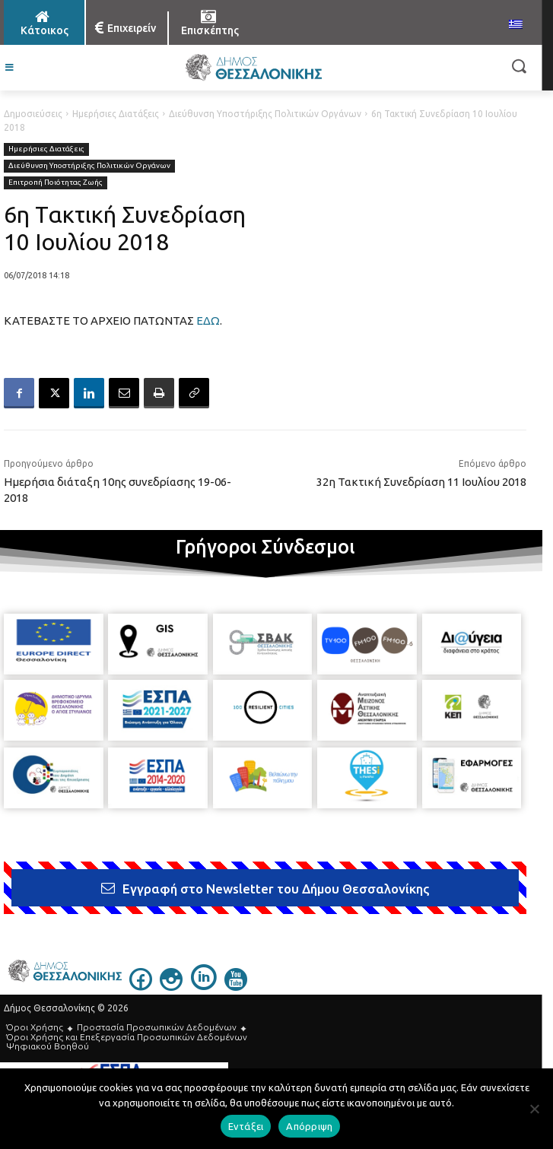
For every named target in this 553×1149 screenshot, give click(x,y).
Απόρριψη (309, 1126)
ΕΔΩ (208, 320)
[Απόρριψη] (534, 1108)
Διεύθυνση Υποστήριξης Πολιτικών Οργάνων (265, 114)
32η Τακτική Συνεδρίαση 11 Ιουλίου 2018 (421, 481)
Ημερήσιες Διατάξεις (115, 114)
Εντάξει (246, 1126)
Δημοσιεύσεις (33, 114)
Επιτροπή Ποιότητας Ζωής (55, 182)
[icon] (141, 986)
